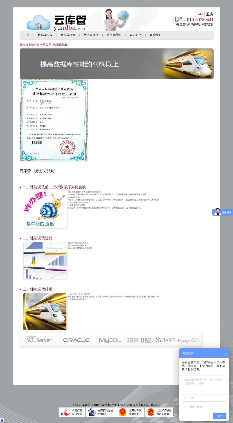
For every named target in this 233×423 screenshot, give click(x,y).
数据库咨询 (68, 34)
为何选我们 (114, 34)
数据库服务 (45, 34)
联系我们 (155, 34)
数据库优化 (91, 34)
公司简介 (135, 34)
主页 (27, 34)
